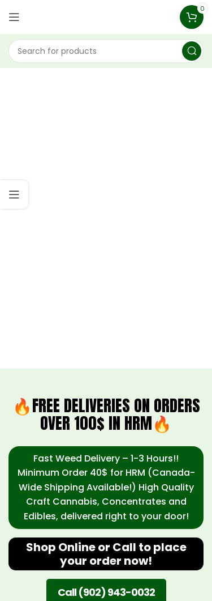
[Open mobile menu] (14, 17)
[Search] (106, 51)
